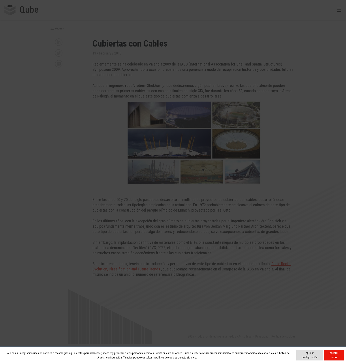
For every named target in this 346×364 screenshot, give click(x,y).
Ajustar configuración (310, 355)
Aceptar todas (333, 355)
